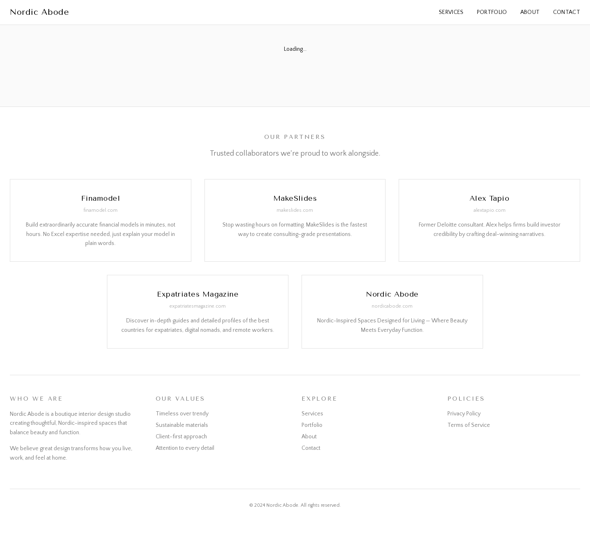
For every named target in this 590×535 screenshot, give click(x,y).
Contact (566, 12)
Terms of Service (468, 425)
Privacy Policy (464, 413)
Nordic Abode (39, 12)
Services (451, 12)
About (530, 12)
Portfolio (492, 12)
